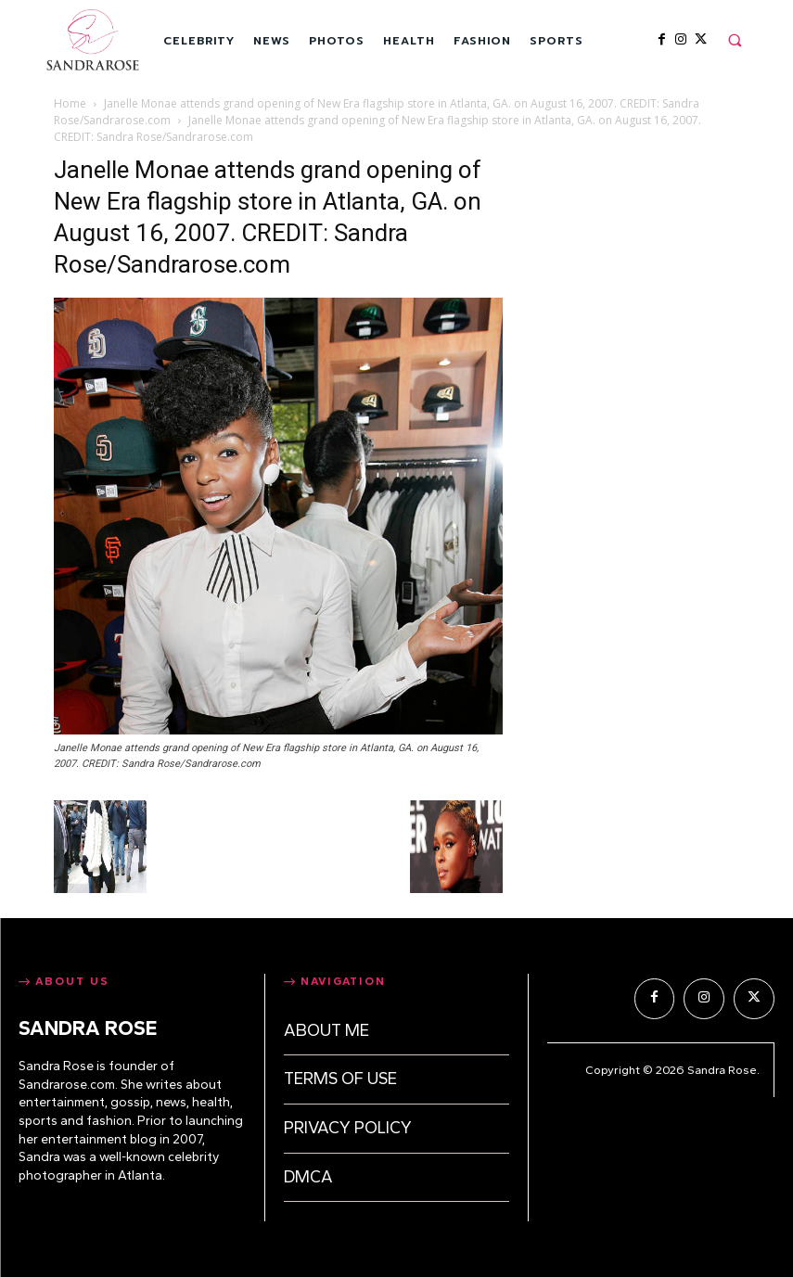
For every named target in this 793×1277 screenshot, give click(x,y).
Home (70, 103)
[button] (734, 40)
